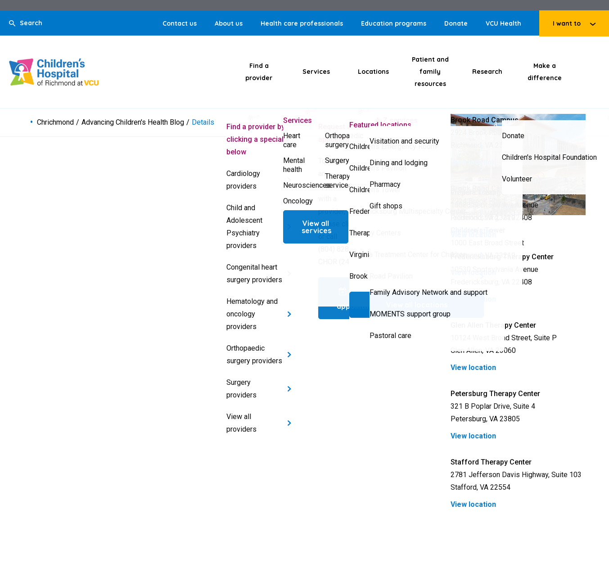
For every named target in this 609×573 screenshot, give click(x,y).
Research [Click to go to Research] (487, 72)
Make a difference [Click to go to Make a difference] (545, 72)
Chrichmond (55, 122)
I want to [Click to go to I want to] (567, 23)
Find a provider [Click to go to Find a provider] (258, 72)
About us (229, 23)
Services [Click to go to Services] (316, 72)
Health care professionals (302, 23)
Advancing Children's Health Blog (132, 122)
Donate (456, 23)
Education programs (393, 23)
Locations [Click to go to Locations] (373, 72)
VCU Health (503, 23)
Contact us (179, 23)
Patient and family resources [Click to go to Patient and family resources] (430, 71)
